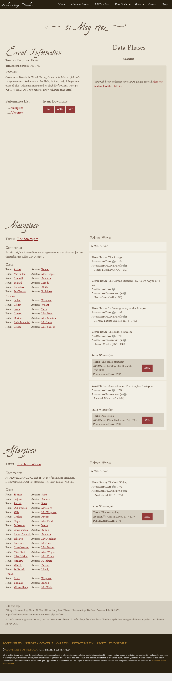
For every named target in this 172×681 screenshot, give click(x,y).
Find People (118, 651)
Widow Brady (21, 595)
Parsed (128, 66)
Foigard (18, 290)
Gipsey (17, 334)
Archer (17, 277)
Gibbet (17, 312)
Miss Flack (19, 560)
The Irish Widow (29, 472)
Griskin (18, 524)
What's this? (101, 254)
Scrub (17, 317)
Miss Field (47, 529)
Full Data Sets (102, 4)
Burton (45, 537)
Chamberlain (21, 537)
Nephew (18, 568)
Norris (44, 533)
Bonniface (19, 295)
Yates (44, 317)
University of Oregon (21, 657)
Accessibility (12, 651)
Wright (45, 312)
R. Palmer (46, 299)
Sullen (17, 308)
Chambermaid (21, 555)
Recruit (18, 511)
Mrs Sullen (19, 281)
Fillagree (18, 546)
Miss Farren (47, 564)
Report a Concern (39, 651)
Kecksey (18, 502)
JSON (48, 109)
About (137, 4)
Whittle (18, 573)
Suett (44, 502)
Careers (62, 651)
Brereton (46, 286)
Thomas (18, 590)
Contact (152, 4)
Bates (17, 586)
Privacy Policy (82, 651)
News (165, 4)
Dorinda (18, 326)
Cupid (17, 529)
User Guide (121, 4)
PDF (109, 59)
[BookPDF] (129, 136)
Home (61, 4)
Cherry (18, 321)
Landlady (19, 551)
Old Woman (20, 515)
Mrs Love (46, 330)
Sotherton (19, 533)
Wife (16, 520)
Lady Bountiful (22, 330)
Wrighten (46, 308)
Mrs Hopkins (48, 546)
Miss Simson (48, 334)
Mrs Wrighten (48, 520)
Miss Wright (48, 560)
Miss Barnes (47, 555)
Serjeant (18, 507)
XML (59, 109)
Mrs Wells (46, 595)
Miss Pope (47, 321)
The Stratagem (27, 247)
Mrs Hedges (48, 281)
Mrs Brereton (48, 326)
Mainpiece (17, 108)
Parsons (45, 524)
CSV (71, 109)
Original (128, 59)
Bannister (46, 507)
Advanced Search (80, 4)
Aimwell (18, 286)
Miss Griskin (21, 564)
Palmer (45, 277)
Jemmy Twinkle (22, 542)
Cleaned (147, 59)
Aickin (44, 295)
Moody (45, 290)
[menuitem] (62, 4)
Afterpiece (17, 112)
